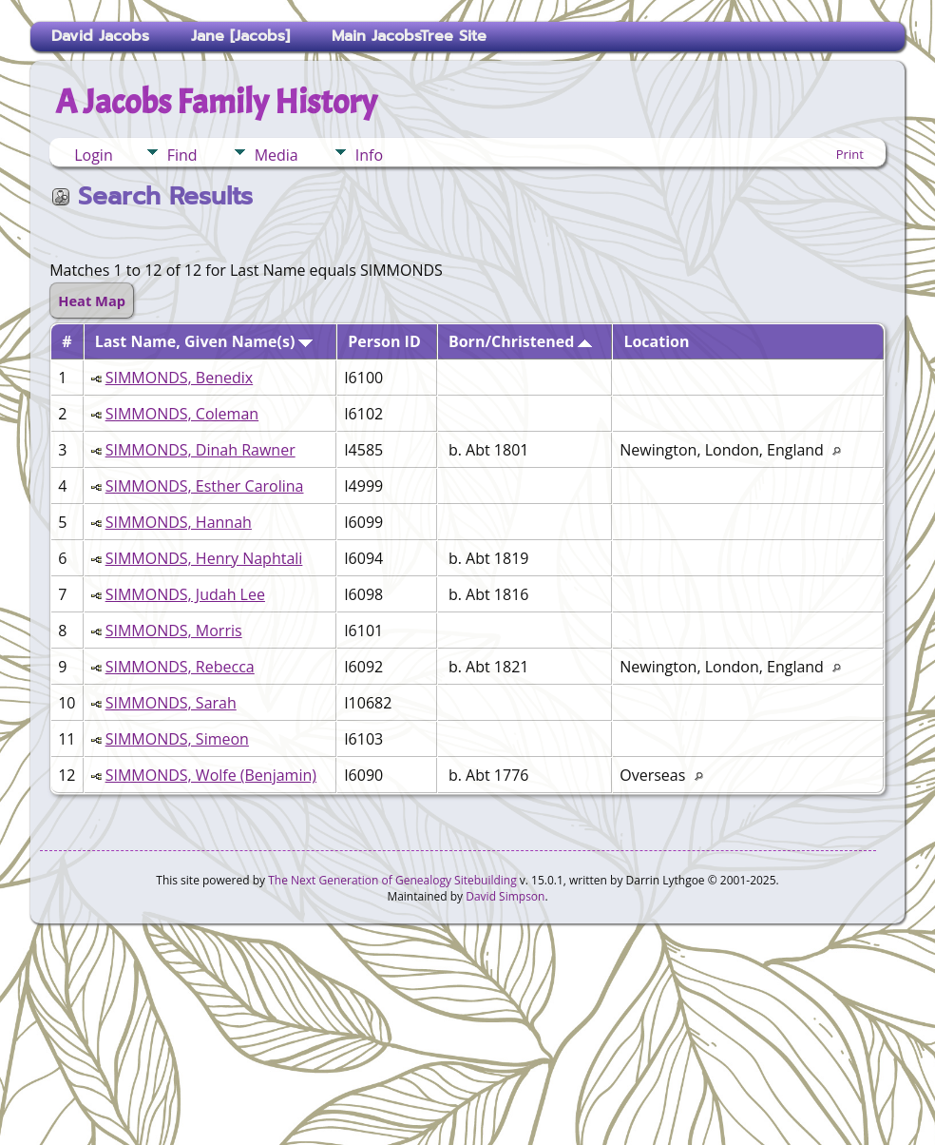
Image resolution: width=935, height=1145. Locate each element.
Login (93, 155)
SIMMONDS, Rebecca (180, 666)
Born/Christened (520, 341)
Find (182, 155)
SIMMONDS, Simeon (177, 738)
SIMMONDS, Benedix (179, 377)
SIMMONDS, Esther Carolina (204, 485)
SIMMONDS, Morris (173, 630)
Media (276, 155)
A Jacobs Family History (216, 102)
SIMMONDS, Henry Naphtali (204, 558)
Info (369, 155)
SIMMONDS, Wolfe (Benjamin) (210, 775)
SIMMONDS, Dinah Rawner (200, 449)
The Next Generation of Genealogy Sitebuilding (392, 880)
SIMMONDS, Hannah (178, 522)
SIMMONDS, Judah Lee (185, 594)
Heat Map (91, 300)
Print (850, 154)
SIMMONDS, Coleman (181, 413)
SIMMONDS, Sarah (171, 702)
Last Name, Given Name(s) (204, 341)
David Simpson (505, 896)
